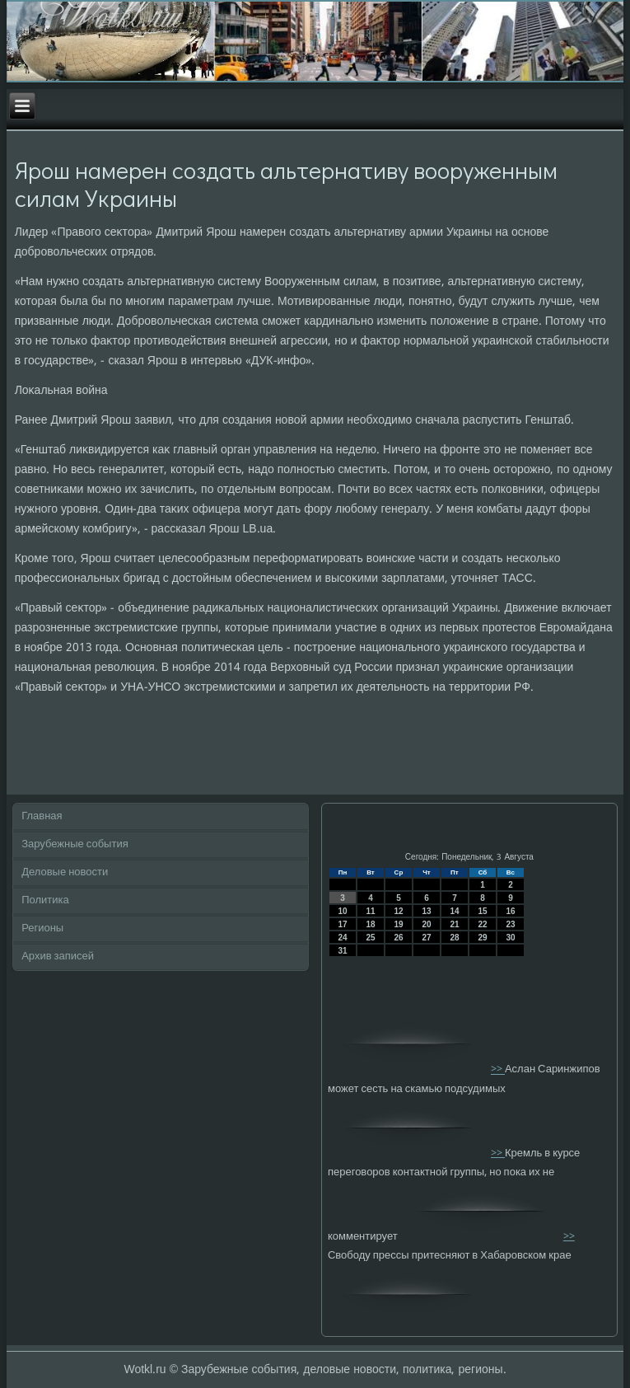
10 (342, 911)
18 (370, 924)
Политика (45, 900)
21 (454, 924)
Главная (41, 816)
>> (498, 1070)
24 (342, 937)
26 (398, 937)
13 (426, 911)
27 (426, 937)
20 (426, 924)
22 (482, 924)
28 (454, 937)
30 (510, 937)
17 (342, 924)
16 (510, 911)
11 (370, 911)
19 (398, 924)
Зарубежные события (74, 844)
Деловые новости (64, 872)
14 (454, 911)
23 (510, 924)
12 (398, 911)
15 (482, 911)
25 (370, 937)
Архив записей (57, 956)
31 (342, 950)
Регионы (42, 928)
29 (482, 937)
